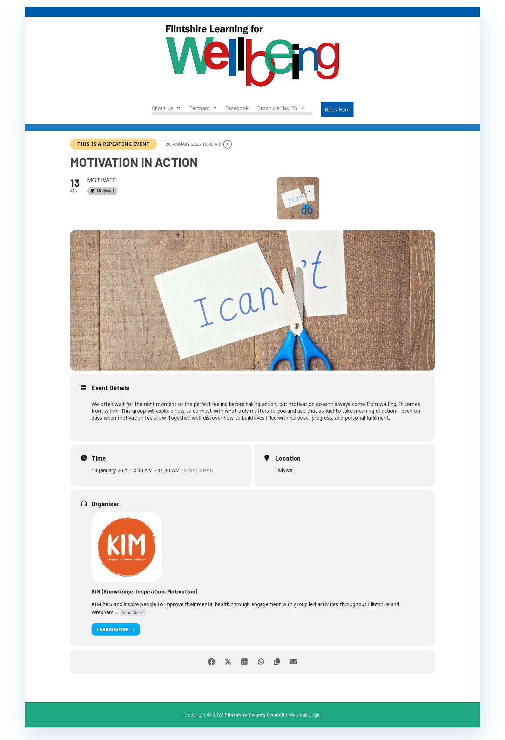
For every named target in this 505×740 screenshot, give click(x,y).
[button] (177, 108)
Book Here (337, 109)
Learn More (116, 635)
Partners (203, 108)
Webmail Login (305, 721)
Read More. (133, 618)
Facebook (237, 107)
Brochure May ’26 (280, 108)
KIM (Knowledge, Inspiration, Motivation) (144, 597)
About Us (166, 108)
